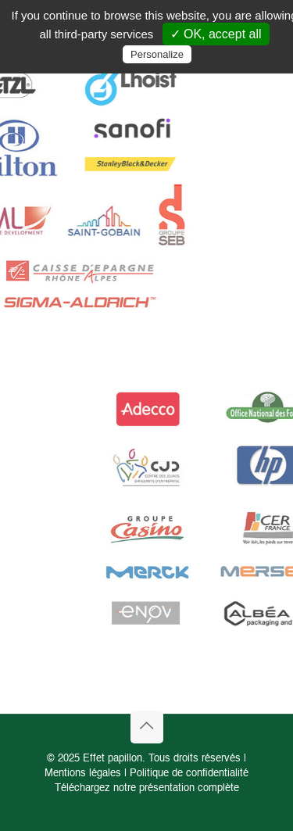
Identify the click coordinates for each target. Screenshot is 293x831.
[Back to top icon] (146, 727)
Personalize (157, 54)
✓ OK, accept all (216, 34)
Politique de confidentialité (189, 773)
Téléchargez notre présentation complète (147, 788)
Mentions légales (83, 773)
